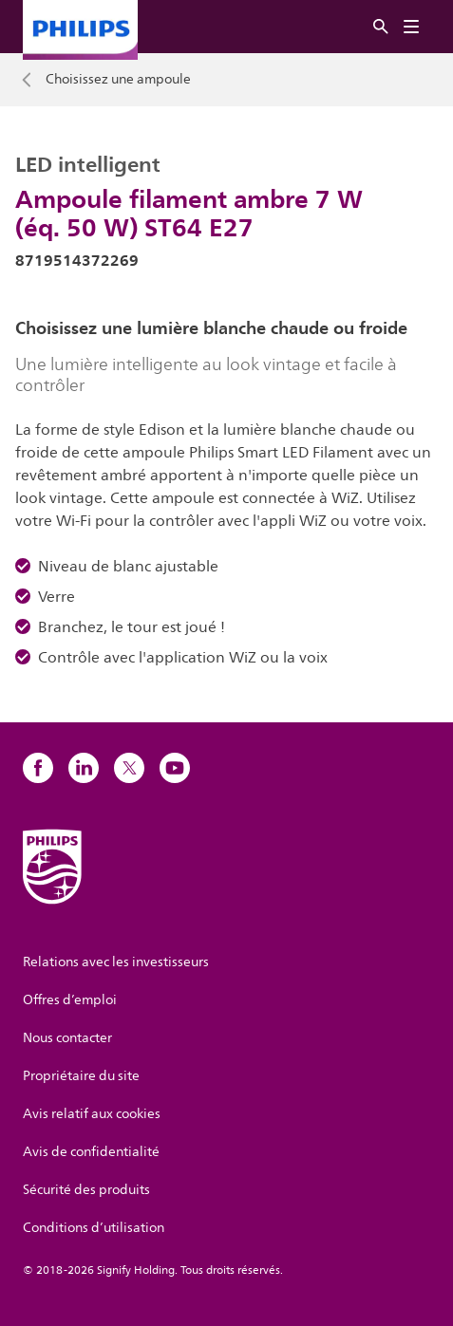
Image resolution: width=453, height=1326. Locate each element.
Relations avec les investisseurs (116, 962)
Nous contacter (67, 1038)
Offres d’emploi (70, 1000)
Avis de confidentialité (91, 1152)
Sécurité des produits (86, 1190)
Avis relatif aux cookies (91, 1114)
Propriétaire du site (81, 1076)
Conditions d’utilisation (93, 1228)
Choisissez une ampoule (118, 79)
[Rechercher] (380, 27)
